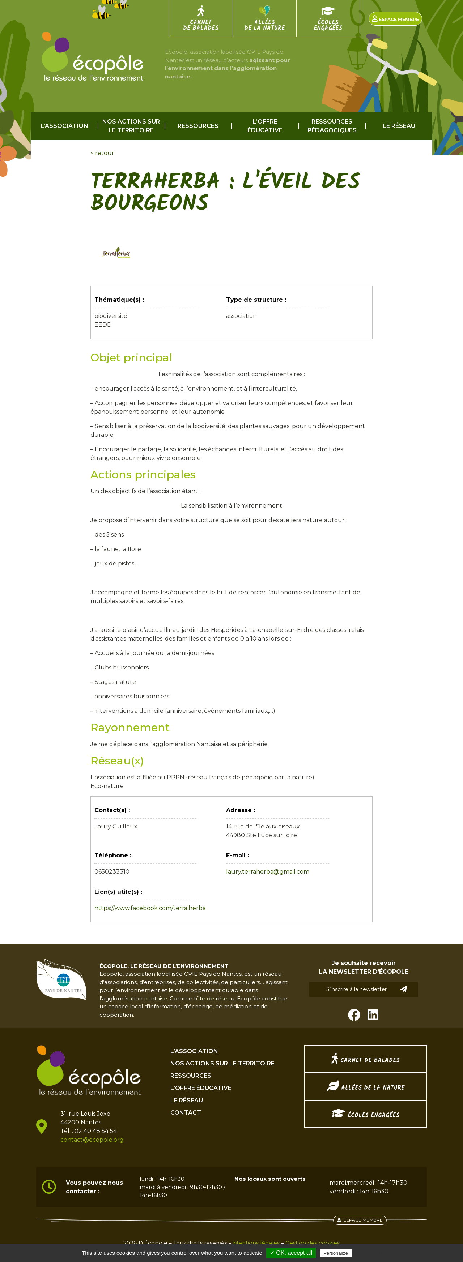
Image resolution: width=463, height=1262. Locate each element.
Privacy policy (370, 1253)
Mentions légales (256, 1243)
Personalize (335, 1253)
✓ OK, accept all (291, 1253)
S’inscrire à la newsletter (366, 989)
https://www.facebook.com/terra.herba (150, 908)
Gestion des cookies (312, 1243)
